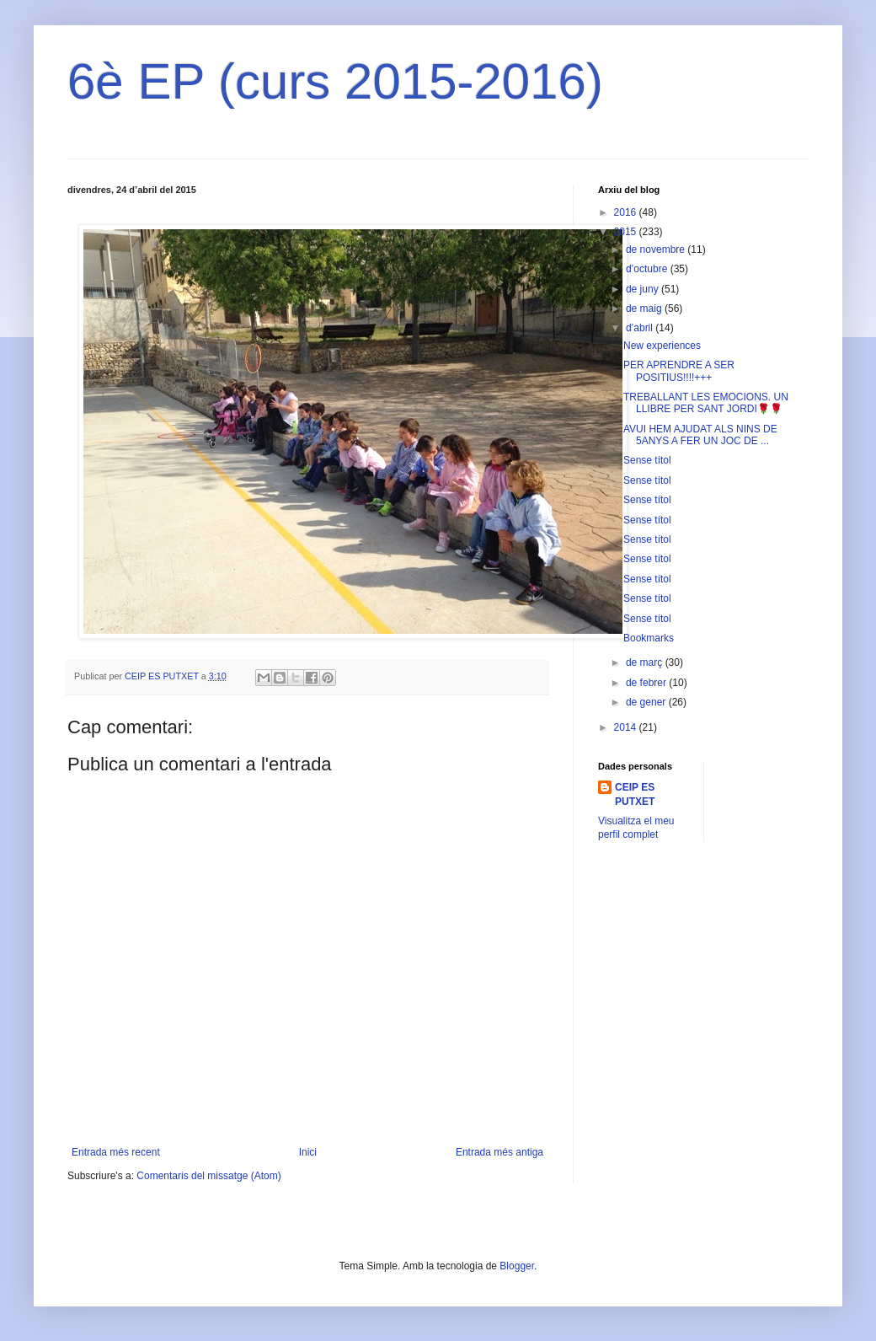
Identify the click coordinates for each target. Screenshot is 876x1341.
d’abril (640, 328)
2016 (626, 212)
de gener (647, 702)
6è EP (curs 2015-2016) (335, 81)
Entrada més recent (116, 1152)
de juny (643, 289)
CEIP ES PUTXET (634, 794)
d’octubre (648, 269)
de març (645, 662)
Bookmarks (648, 638)
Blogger (516, 1266)
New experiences (662, 345)
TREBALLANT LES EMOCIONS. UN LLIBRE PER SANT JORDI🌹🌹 (705, 403)
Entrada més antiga (499, 1152)
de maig (645, 308)
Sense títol (647, 460)
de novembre (656, 249)
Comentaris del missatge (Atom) (208, 1176)
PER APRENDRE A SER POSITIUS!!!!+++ (678, 371)
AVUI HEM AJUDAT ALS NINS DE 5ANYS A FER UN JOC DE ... (700, 435)
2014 (626, 727)
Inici (308, 1152)
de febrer (647, 683)
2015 (626, 232)
